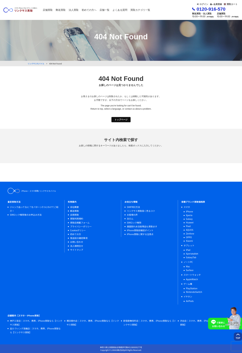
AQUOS (189, 229)
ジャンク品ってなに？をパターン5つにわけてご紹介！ (34, 208)
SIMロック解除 (134, 222)
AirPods (190, 301)
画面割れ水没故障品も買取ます (142, 226)
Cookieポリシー (78, 230)
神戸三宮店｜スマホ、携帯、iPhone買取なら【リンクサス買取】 (36, 322)
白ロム (130, 218)
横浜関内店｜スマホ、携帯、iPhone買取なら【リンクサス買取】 (93, 322)
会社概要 (74, 207)
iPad (188, 249)
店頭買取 (74, 214)
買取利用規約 (76, 218)
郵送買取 (74, 10)
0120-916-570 (199, 11)
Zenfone (190, 233)
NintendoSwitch (194, 291)
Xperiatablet (192, 253)
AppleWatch (192, 279)
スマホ (187, 207)
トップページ (121, 119)
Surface (190, 270)
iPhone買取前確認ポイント (140, 230)
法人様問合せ (76, 245)
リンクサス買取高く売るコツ (141, 210)
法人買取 (87, 10)
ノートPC (188, 261)
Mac (188, 266)
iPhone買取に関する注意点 (140, 234)
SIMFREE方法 (133, 207)
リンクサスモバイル (36, 63)
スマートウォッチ (192, 274)
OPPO (189, 237)
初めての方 (75, 234)
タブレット (189, 245)
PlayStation (192, 288)
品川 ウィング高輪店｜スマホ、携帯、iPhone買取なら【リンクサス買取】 (35, 330)
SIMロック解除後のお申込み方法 (26, 214)
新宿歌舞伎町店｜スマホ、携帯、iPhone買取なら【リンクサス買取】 (149, 322)
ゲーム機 (188, 283)
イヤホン (188, 296)
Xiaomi (189, 240)
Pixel (188, 226)
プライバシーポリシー (81, 226)
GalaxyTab (191, 257)
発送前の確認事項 (79, 238)
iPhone (189, 211)
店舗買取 (61, 10)
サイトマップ (76, 249)
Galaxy (189, 218)
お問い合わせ (76, 241)
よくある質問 (133, 10)
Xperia (189, 215)
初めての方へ (102, 10)
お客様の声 (132, 214)
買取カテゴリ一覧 (154, 10)
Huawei (190, 222)
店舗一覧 (118, 10)
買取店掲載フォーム (80, 222)
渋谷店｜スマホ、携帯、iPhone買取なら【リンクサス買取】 (206, 322)
